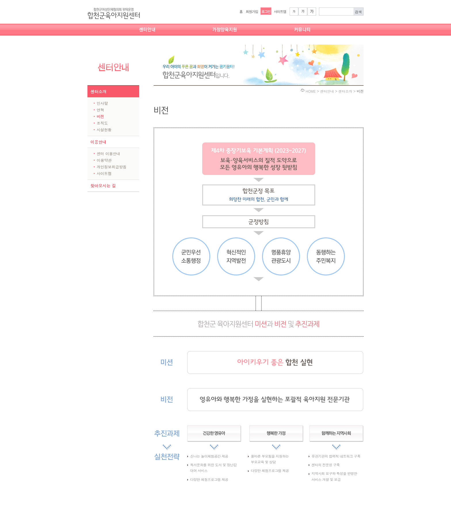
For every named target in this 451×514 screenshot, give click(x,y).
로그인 (265, 11)
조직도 (102, 123)
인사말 (102, 103)
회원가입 (252, 11)
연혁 (100, 110)
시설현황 (104, 129)
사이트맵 (280, 11)
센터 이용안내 (108, 153)
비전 (100, 116)
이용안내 (98, 142)
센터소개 (98, 91)
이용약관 (104, 160)
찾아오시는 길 (103, 186)
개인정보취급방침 (112, 167)
